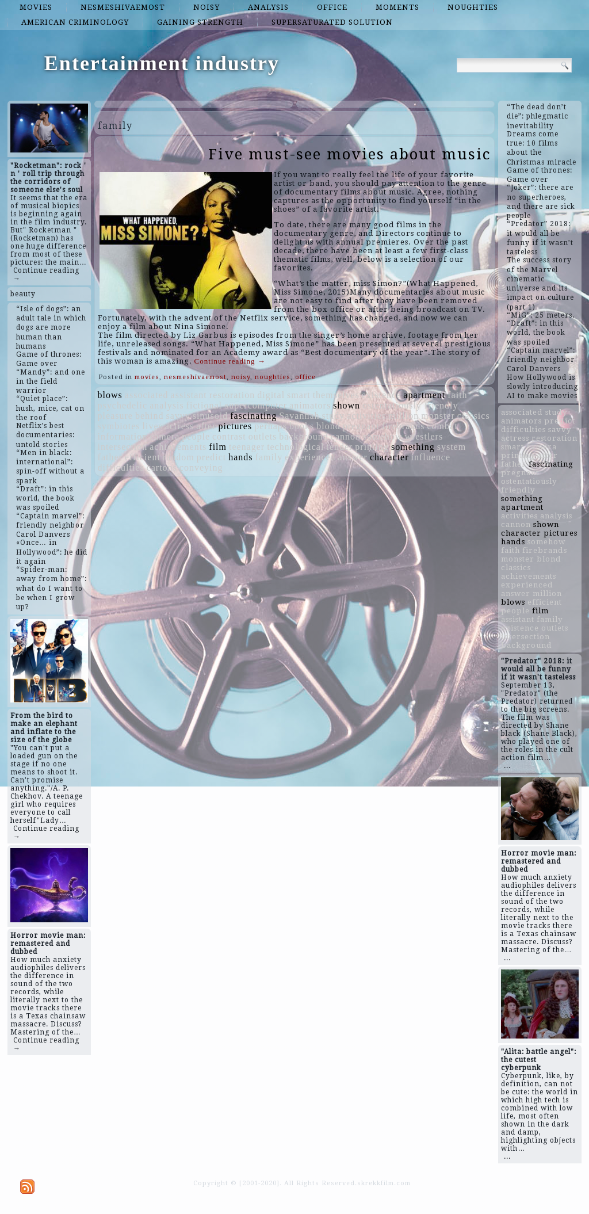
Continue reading (230, 361)
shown (346, 405)
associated (147, 395)
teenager (247, 447)
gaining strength (200, 22)
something (413, 447)
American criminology (75, 22)
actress (179, 426)
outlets (262, 436)
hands (240, 457)
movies (36, 7)
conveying (201, 467)
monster (438, 416)
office (332, 7)
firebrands (403, 426)
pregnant (361, 426)
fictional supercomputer (236, 405)
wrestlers (423, 436)
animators (310, 405)
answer (353, 457)
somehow (382, 436)
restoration (232, 395)
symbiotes (119, 426)
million (403, 416)
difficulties (121, 467)
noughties (473, 7)
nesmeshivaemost (123, 7)
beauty (23, 294)
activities (366, 416)
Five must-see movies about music (349, 154)
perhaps (270, 426)
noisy (206, 7)
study (333, 416)
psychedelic (123, 405)
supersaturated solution (332, 22)
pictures (236, 426)
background (303, 436)
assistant (189, 395)
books (301, 426)
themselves (336, 395)
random (178, 457)
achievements (178, 447)
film (218, 447)
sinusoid (210, 416)
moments (397, 7)
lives (152, 426)
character (389, 457)
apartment (424, 395)
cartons (162, 467)
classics (473, 416)
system (451, 447)
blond (328, 426)
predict (211, 457)
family (269, 457)
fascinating (253, 416)
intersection (123, 447)
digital (271, 395)
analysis (268, 7)
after (206, 426)
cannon (346, 436)
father (110, 457)
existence (381, 395)
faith (457, 395)
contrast (229, 436)
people (196, 436)
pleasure (115, 416)
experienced (310, 457)
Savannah (299, 416)
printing (372, 447)
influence (431, 457)
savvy (178, 416)
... (507, 766)
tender (339, 447)
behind (149, 416)
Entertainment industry (162, 63)
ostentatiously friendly (410, 405)
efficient (142, 457)
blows (110, 395)
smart (299, 395)
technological (295, 447)
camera (164, 436)
